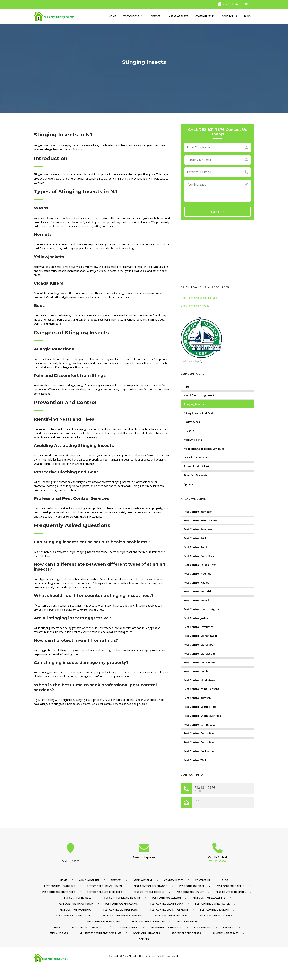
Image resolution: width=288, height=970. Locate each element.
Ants (187, 386)
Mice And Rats (193, 439)
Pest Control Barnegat (198, 511)
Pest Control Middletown (200, 680)
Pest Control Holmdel (197, 591)
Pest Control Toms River (199, 733)
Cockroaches (192, 422)
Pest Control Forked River (200, 565)
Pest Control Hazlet (196, 582)
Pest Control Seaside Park (200, 706)
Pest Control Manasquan (200, 653)
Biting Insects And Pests (199, 413)
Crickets (189, 431)
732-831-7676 (229, 4)
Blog (247, 16)
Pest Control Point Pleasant (201, 689)
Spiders (188, 484)
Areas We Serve (178, 16)
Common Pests (205, 16)
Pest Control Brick (195, 538)
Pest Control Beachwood (199, 529)
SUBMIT (217, 211)
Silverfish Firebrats (195, 475)
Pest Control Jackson (197, 618)
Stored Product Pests (197, 466)
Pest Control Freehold (197, 573)
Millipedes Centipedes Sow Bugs (204, 448)
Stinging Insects (194, 404)
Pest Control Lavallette (198, 627)
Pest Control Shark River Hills (202, 715)
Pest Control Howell (196, 600)
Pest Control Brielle (196, 547)
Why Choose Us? (133, 16)
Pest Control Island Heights (201, 609)
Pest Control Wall (195, 760)
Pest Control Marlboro (198, 671)
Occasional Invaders (196, 457)
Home (112, 16)
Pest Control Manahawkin (200, 635)
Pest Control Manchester (200, 662)
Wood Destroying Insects (200, 395)
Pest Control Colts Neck (199, 556)
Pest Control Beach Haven (200, 520)
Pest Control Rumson (197, 698)
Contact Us (229, 16)
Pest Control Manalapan (199, 644)
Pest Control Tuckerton (199, 751)
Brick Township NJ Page (195, 305)
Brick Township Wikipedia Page (199, 297)
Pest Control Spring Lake (199, 724)
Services (156, 16)
